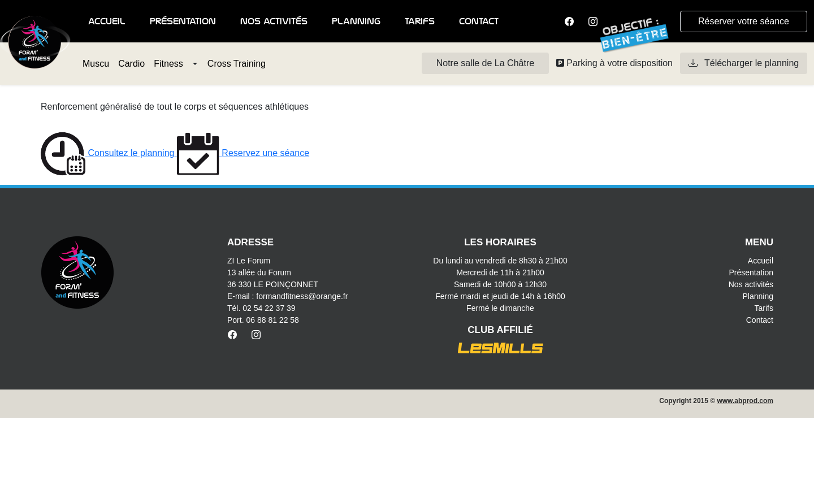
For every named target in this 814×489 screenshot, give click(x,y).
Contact (479, 21)
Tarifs (420, 21)
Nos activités (274, 21)
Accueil (106, 21)
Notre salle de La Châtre (485, 63)
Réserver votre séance (743, 21)
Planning (356, 21)
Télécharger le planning (744, 63)
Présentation (183, 21)
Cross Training (236, 63)
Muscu (96, 63)
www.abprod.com (745, 401)
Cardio (131, 63)
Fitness (168, 63)
